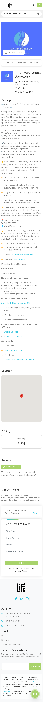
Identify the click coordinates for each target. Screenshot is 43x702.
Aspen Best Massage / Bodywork (19, 360)
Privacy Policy (7, 636)
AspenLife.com (33, 682)
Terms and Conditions (11, 645)
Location (34, 63)
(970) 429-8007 (13, 621)
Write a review (11, 467)
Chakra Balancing (12, 332)
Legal (4, 631)
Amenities (21, 63)
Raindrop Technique (13, 336)
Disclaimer (6, 640)
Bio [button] (35, 513)
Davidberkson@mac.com (22, 255)
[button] (33, 5)
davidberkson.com (21, 259)
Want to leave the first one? (23, 475)
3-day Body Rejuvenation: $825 (15, 303)
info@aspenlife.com (15, 625)
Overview (8, 63)
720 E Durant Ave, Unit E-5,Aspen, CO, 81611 (18, 615)
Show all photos (14, 52)
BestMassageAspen (13, 350)
